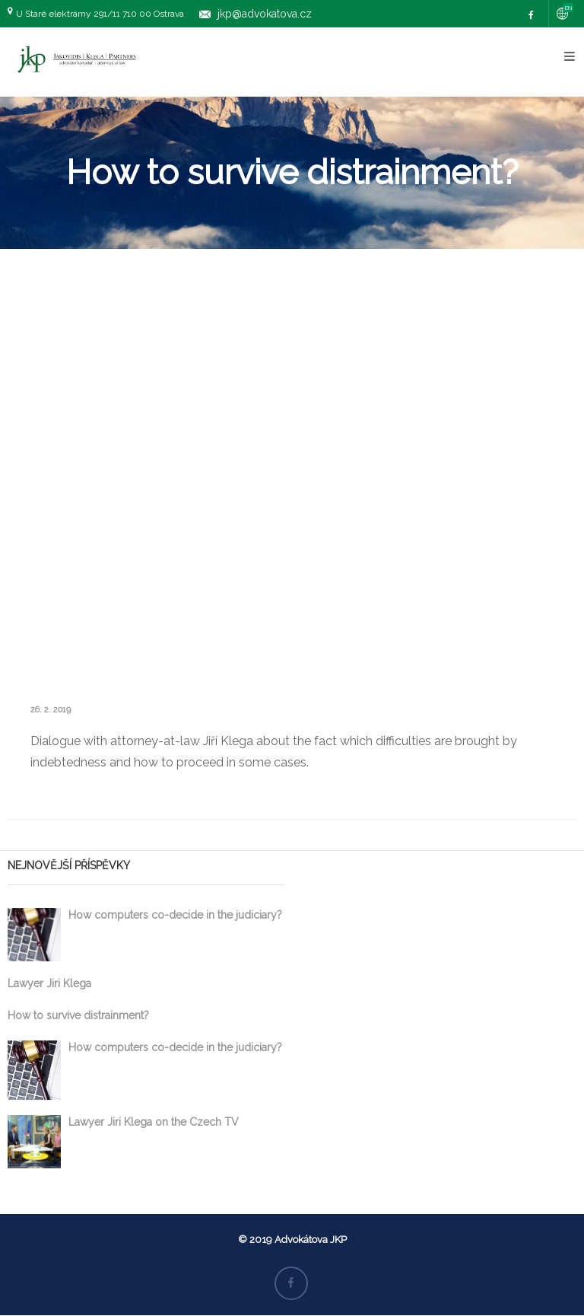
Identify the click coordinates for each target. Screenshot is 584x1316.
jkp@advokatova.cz (264, 14)
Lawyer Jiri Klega (49, 983)
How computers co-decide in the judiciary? (175, 915)
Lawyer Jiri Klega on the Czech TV (153, 1122)
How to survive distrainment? (78, 1015)
